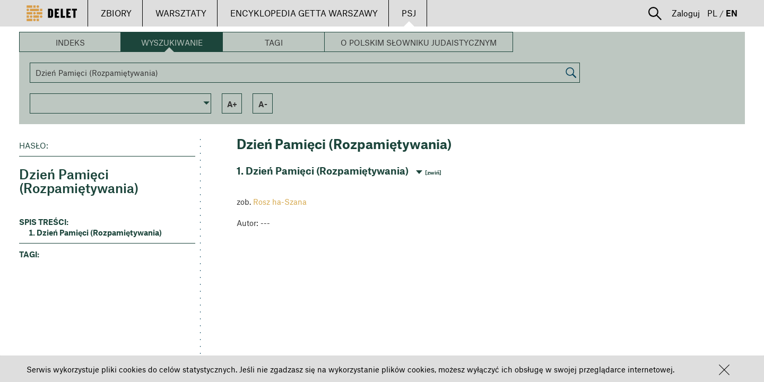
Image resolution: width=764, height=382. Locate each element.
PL (712, 13)
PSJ (409, 13)
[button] (724, 369)
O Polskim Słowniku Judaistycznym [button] (419, 42)
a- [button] (262, 104)
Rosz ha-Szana (280, 201)
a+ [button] (232, 104)
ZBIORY (116, 13)
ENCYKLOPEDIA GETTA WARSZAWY (304, 13)
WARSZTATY (180, 13)
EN (731, 13)
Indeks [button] (70, 42)
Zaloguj (686, 13)
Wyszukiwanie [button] (172, 42)
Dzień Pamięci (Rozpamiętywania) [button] (99, 232)
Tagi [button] (274, 42)
